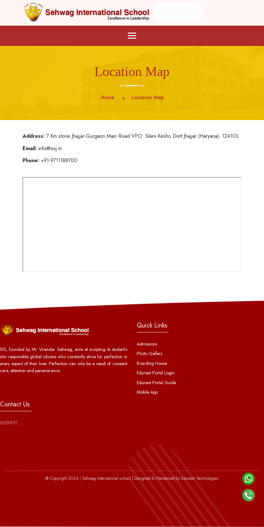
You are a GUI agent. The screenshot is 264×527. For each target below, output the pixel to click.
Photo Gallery (149, 353)
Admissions (147, 344)
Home (107, 97)
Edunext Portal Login (156, 373)
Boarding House (152, 363)
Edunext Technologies (200, 478)
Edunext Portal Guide (156, 382)
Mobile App (147, 392)
